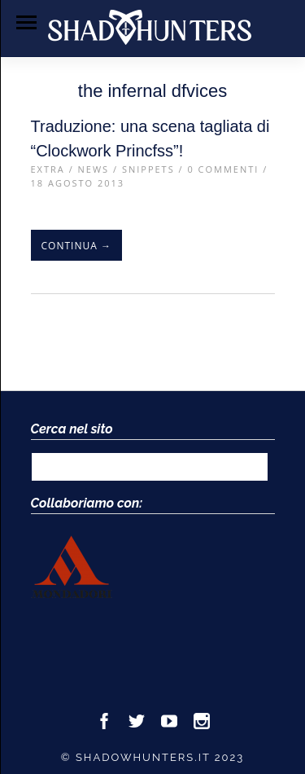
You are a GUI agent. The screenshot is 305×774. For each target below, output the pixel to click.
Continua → (76, 246)
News (94, 169)
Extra (48, 169)
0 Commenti (223, 169)
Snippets (148, 169)
